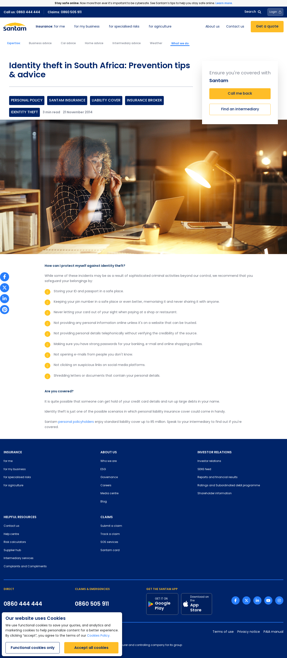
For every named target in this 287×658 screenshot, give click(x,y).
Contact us (235, 26)
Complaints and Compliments (25, 566)
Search (252, 12)
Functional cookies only (33, 647)
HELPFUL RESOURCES (20, 517)
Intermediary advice (127, 43)
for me (50, 26)
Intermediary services (18, 558)
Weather (156, 43)
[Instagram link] (279, 600)
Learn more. (224, 3)
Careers (105, 485)
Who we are (108, 461)
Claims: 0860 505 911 (65, 12)
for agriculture (160, 26)
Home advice (94, 43)
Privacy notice (248, 632)
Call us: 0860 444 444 (22, 12)
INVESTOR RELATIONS (214, 452)
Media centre (109, 493)
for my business (87, 26)
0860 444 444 (23, 604)
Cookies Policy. (98, 636)
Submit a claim (111, 526)
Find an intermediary (240, 109)
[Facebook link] (235, 600)
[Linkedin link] (257, 600)
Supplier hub (12, 550)
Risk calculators (15, 542)
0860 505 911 (92, 604)
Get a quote (267, 26)
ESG (103, 469)
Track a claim (110, 534)
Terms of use (223, 632)
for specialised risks (124, 26)
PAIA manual (273, 632)
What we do (180, 43)
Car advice (68, 43)
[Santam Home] (14, 27)
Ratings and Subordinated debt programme (228, 485)
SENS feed (204, 469)
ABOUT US (108, 452)
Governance (109, 477)
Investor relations (209, 461)
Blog (103, 501)
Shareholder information (214, 493)
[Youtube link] (268, 600)
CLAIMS (106, 517)
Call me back (240, 94)
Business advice (40, 43)
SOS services (109, 542)
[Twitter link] (246, 600)
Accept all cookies (91, 647)
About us (212, 26)
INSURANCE (13, 452)
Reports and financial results (217, 477)
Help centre (11, 534)
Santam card (110, 550)
